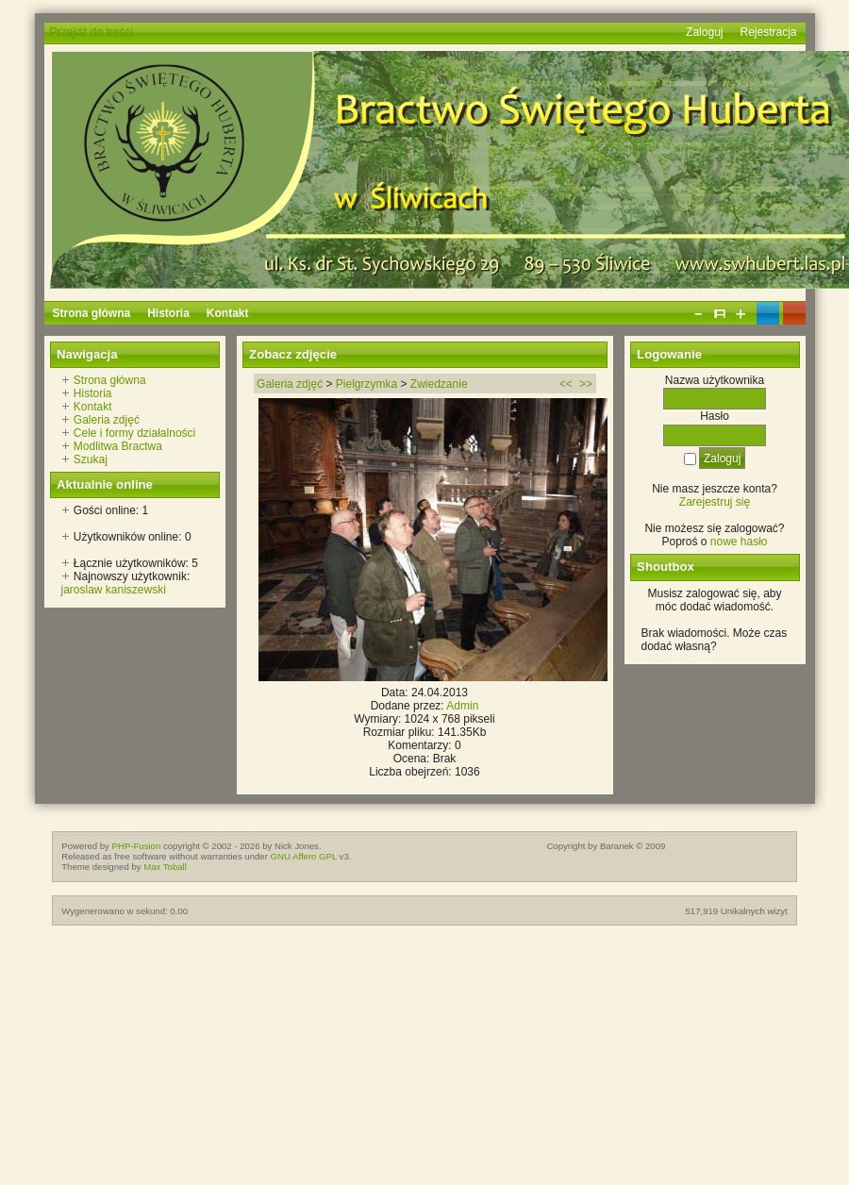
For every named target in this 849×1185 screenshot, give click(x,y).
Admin (462, 705)
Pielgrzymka (366, 384)
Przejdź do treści (92, 32)
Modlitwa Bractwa (118, 446)
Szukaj (91, 459)
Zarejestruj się (714, 502)
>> (585, 384)
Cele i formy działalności (134, 433)
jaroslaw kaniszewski (113, 589)
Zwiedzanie (439, 384)
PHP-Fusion (136, 846)
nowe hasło (739, 541)
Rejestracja (768, 32)
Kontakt (93, 406)
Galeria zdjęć (107, 419)
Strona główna (110, 380)
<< (566, 384)
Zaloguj (704, 32)
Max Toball (165, 866)
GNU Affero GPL (304, 856)
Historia (93, 393)
